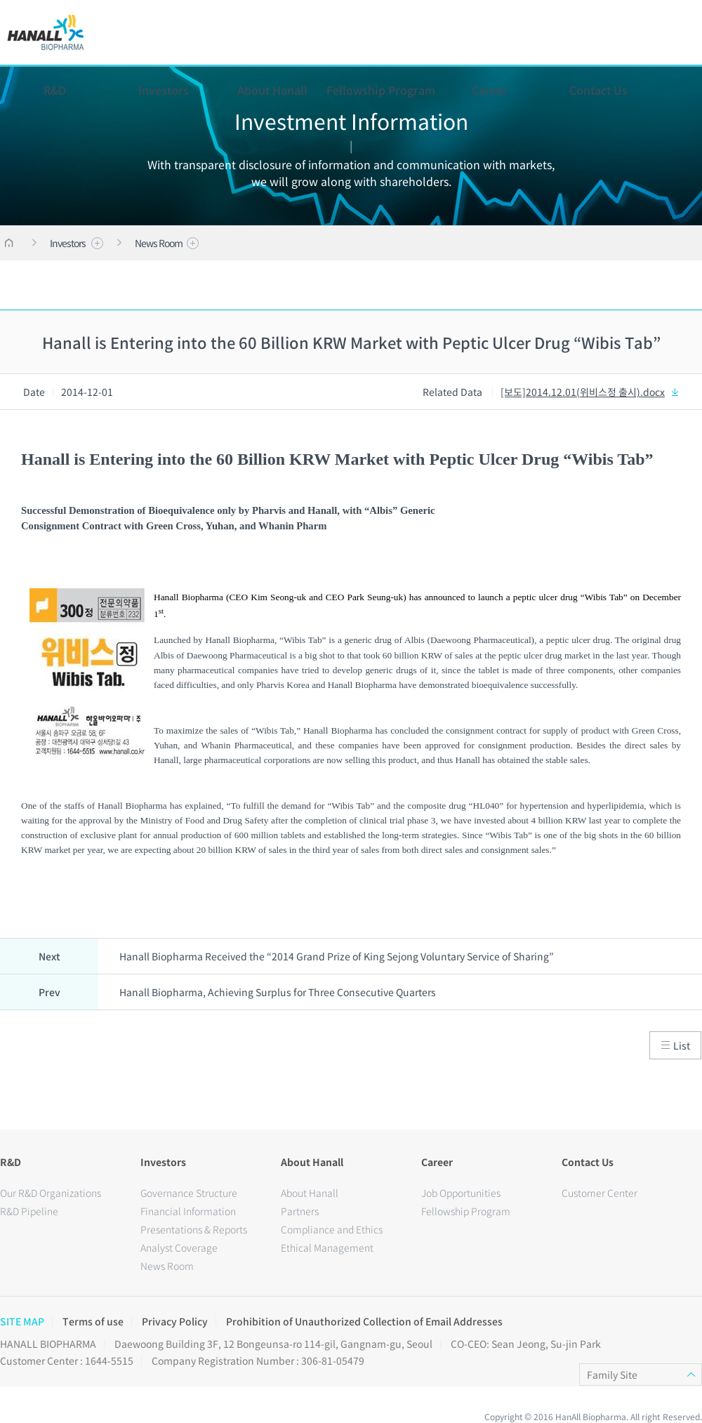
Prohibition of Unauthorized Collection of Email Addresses (364, 1321)
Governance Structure (188, 1193)
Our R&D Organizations (50, 1193)
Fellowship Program (380, 89)
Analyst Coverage (179, 1247)
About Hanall (272, 89)
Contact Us (598, 89)
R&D (55, 89)
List (675, 1045)
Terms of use (93, 1321)
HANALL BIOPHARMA (45, 32)
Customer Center (599, 1193)
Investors (163, 89)
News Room (167, 243)
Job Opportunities (461, 1193)
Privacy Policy (175, 1321)
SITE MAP (22, 1321)
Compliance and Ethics (332, 1229)
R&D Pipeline (29, 1211)
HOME (9, 243)
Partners (300, 1211)
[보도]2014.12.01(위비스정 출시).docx (591, 392)
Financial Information (188, 1211)
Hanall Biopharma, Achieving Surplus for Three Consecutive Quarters (277, 992)
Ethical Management (327, 1247)
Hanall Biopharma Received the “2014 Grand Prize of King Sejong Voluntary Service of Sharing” (336, 956)
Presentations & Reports (193, 1229)
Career (490, 89)
